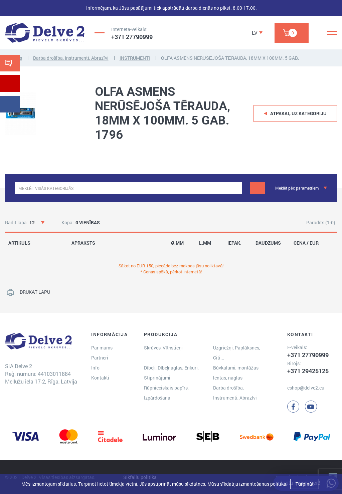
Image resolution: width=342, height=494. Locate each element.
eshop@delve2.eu (305, 388)
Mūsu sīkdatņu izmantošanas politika (246, 484)
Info (95, 367)
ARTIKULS (19, 243)
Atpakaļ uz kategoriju (298, 113)
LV (255, 32)
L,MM (205, 243)
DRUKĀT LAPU (35, 292)
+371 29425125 (308, 371)
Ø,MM (177, 243)
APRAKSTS (83, 243)
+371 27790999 (132, 37)
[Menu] (332, 33)
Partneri (99, 357)
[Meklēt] (257, 188)
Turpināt (305, 484)
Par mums (102, 347)
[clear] (236, 188)
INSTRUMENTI (135, 58)
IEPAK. (234, 243)
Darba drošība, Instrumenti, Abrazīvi (71, 58)
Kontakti (100, 378)
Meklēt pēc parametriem (297, 188)
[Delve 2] (44, 33)
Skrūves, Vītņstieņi (163, 347)
